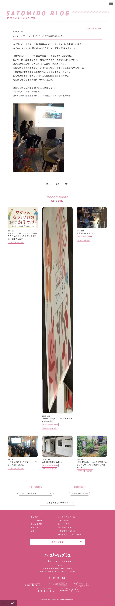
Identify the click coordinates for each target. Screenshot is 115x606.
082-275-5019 (50, 571)
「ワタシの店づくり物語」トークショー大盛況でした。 (23, 463)
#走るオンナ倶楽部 (83, 240)
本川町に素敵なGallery (52, 462)
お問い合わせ (57, 541)
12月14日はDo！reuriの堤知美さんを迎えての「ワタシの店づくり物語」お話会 (92, 465)
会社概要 (34, 516)
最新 (57, 184)
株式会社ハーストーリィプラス (57, 555)
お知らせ (34, 527)
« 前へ (47, 184)
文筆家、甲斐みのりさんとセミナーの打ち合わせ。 (57, 420)
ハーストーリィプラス (15, 3)
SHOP (33, 531)
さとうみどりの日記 (66, 516)
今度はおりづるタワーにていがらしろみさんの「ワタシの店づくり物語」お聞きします (23, 236)
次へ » (67, 184)
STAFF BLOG (63, 520)
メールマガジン (64, 523)
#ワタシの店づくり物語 (94, 29)
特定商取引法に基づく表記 (69, 534)
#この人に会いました (49, 428)
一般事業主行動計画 (66, 531)
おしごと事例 (36, 523)
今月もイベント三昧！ (86, 233)
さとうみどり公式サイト (57, 503)
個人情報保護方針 (65, 527)
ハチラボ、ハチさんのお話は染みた (38, 36)
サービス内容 (36, 520)
